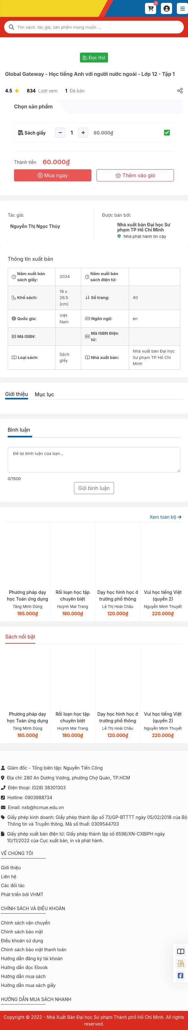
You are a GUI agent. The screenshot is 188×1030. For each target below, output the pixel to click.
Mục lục (44, 394)
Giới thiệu (16, 394)
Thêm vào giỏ (135, 175)
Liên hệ (8, 876)
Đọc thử (94, 57)
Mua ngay (53, 175)
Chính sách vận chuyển (25, 922)
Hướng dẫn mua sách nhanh (36, 999)
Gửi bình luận (94, 488)
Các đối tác (13, 885)
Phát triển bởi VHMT (22, 894)
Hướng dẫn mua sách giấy (28, 985)
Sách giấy (35, 132)
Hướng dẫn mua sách (23, 976)
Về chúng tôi (17, 853)
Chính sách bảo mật (22, 931)
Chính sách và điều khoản (33, 908)
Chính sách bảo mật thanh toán (34, 949)
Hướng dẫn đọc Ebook (24, 967)
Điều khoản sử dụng (22, 940)
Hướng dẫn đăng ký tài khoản (32, 958)
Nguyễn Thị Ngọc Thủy (35, 226)
